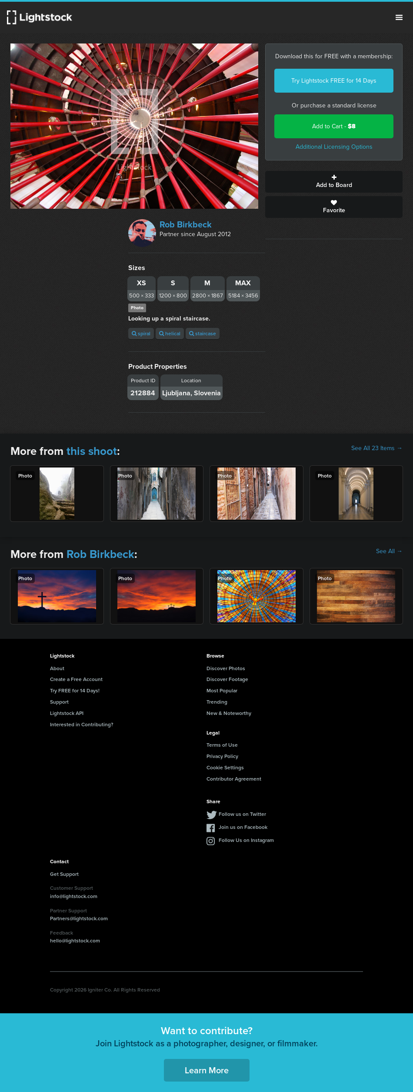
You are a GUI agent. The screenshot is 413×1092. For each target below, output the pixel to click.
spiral (141, 333)
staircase (202, 333)
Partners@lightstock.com (79, 918)
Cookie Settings (225, 767)
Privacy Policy (222, 756)
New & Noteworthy (228, 713)
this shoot (92, 451)
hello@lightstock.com (75, 940)
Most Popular (221, 690)
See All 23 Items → (377, 448)
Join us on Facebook (243, 827)
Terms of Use (222, 744)
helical (169, 333)
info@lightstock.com (73, 896)
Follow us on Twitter (242, 814)
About (57, 668)
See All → (389, 551)
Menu (399, 17)
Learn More (207, 1070)
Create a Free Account (76, 679)
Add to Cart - (334, 126)
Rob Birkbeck (186, 224)
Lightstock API (66, 713)
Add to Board (334, 181)
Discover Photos (225, 668)
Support (59, 701)
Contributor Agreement (233, 778)
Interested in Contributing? (81, 724)
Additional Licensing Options (334, 146)
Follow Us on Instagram (246, 840)
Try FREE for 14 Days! (75, 690)
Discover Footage (227, 679)
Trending (216, 701)
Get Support (64, 874)
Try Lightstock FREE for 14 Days (333, 80)
